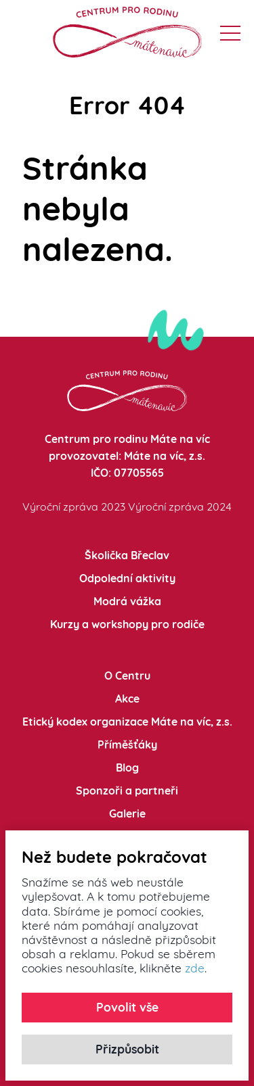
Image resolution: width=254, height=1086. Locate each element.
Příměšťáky (127, 744)
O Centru (127, 675)
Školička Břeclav (127, 555)
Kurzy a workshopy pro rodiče (127, 624)
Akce (127, 698)
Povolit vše (127, 1006)
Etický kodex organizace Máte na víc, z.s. (127, 721)
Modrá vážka (127, 601)
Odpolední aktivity (127, 578)
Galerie (127, 813)
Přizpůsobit (127, 1048)
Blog (127, 767)
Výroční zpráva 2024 (180, 506)
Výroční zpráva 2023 (73, 506)
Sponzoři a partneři (127, 790)
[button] (230, 33)
